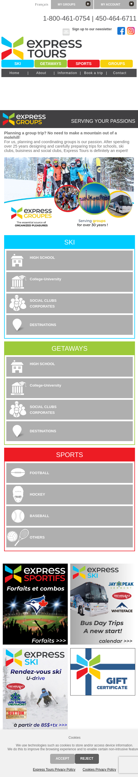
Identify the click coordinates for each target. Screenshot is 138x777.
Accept (62, 758)
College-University (45, 279)
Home (14, 73)
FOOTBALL (39, 473)
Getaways (50, 63)
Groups (116, 63)
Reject (86, 758)
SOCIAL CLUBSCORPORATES (43, 303)
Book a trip (93, 73)
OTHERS (37, 537)
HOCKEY (37, 494)
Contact (119, 73)
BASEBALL (39, 516)
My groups (74, 3)
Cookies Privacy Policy (99, 769)
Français (41, 4)
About (41, 73)
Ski (17, 63)
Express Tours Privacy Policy (54, 769)
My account (117, 3)
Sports (84, 63)
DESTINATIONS (43, 325)
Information (67, 73)
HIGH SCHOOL (42, 258)
